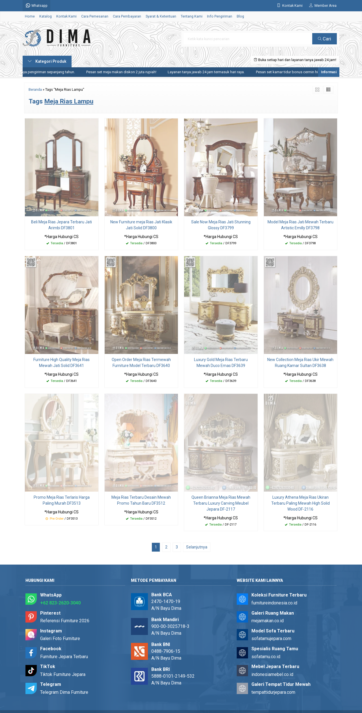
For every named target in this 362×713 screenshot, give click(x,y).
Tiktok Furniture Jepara (62, 674)
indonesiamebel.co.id (272, 674)
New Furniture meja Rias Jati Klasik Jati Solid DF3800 (141, 225)
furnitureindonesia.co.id (274, 603)
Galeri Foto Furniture (60, 638)
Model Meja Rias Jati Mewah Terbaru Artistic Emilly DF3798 (300, 225)
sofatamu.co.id (265, 656)
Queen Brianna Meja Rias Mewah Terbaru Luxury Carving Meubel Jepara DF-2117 (220, 503)
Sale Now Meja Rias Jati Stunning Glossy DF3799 (221, 225)
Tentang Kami (191, 16)
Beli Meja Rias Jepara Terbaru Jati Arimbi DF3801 (61, 225)
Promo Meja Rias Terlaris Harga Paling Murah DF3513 (62, 500)
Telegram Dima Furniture (64, 692)
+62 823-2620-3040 (60, 603)
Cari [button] (324, 39)
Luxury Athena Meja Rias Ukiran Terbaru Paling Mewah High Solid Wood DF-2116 (300, 503)
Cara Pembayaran (127, 16)
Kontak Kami (66, 16)
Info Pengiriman (219, 16)
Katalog (45, 16)
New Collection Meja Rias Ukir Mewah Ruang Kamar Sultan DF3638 (300, 362)
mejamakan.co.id (267, 620)
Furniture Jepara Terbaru (64, 656)
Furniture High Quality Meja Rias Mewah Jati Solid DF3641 (61, 362)
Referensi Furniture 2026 (64, 620)
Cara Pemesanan (94, 16)
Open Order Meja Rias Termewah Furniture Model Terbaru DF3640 (141, 362)
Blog (240, 16)
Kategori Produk (47, 61)
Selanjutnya (196, 547)
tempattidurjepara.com (273, 692)
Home (30, 16)
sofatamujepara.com (271, 638)
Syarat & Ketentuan (161, 16)
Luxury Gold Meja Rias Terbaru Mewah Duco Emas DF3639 (221, 362)
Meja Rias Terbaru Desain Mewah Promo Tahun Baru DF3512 (141, 500)
